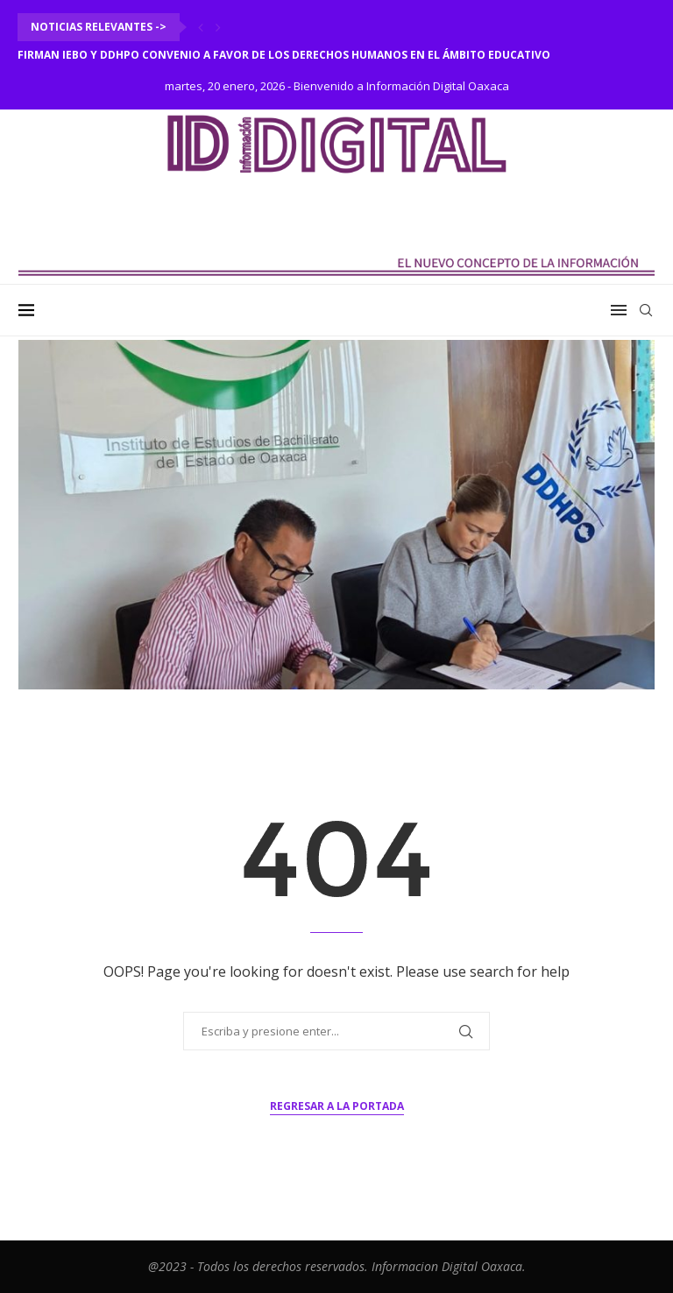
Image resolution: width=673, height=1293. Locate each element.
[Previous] (201, 27)
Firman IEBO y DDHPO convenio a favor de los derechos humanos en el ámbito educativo (284, 54)
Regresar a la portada (337, 1106)
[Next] (218, 27)
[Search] (646, 310)
